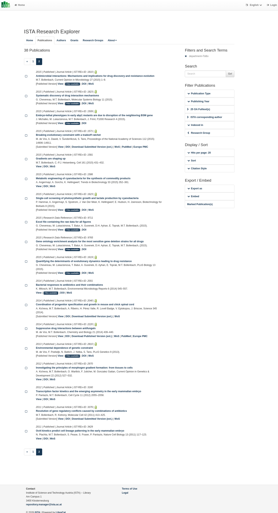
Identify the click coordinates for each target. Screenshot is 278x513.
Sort (191, 160)
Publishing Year (198, 101)
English (254, 5)
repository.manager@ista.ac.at (44, 504)
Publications (45, 40)
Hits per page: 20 (199, 152)
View (60, 83)
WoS (91, 83)
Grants (74, 40)
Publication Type (198, 93)
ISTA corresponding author (204, 117)
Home (20, 5)
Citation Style (197, 168)
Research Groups (93, 40)
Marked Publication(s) (200, 204)
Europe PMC (141, 146)
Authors (61, 40)
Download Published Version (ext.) (92, 336)
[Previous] (27, 61)
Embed (193, 196)
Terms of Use (129, 488)
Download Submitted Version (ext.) (92, 146)
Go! (230, 73)
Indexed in (195, 125)
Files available (72, 84)
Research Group (198, 133)
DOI (84, 83)
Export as (194, 188)
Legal (125, 492)
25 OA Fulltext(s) (198, 109)
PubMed (126, 146)
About (112, 40)
